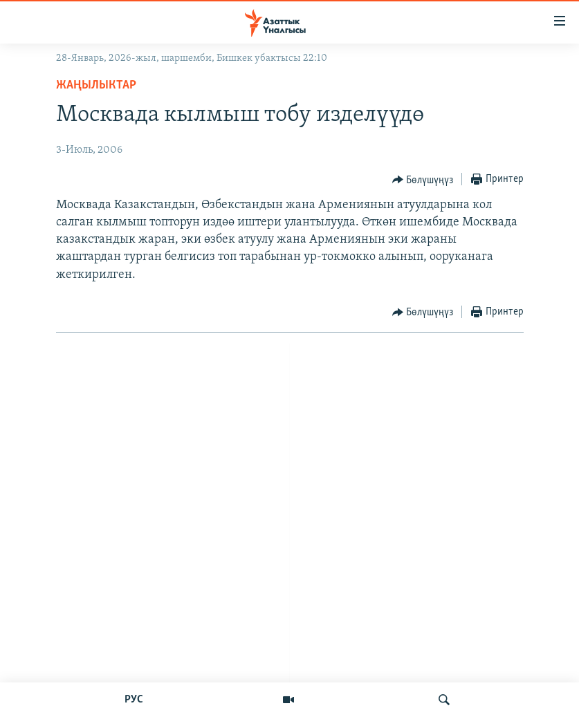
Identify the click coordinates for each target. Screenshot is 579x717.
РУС (134, 699)
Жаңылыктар (96, 85)
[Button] (423, 179)
